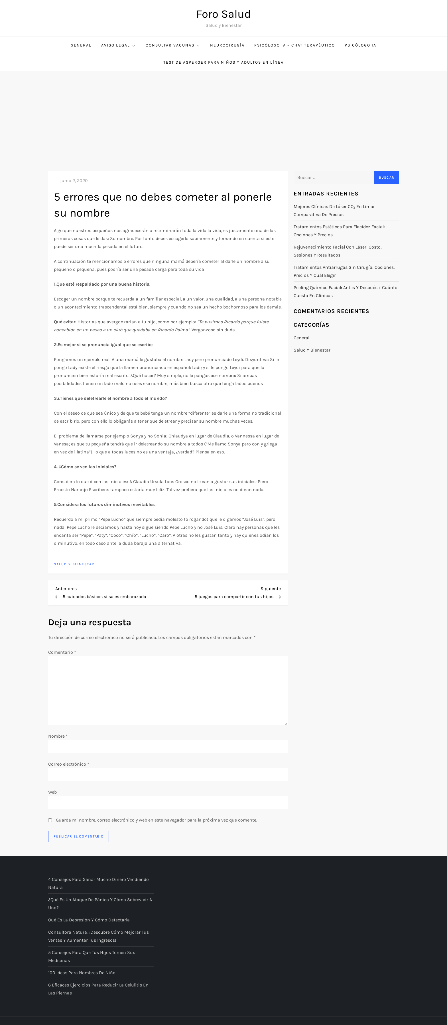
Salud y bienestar (74, 564)
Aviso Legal (118, 45)
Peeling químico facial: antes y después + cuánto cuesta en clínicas (345, 291)
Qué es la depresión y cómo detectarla (89, 920)
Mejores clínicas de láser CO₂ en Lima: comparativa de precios (334, 210)
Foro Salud (223, 14)
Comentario (62, 652)
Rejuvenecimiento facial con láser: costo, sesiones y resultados (337, 251)
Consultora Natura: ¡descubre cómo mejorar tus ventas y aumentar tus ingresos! (98, 936)
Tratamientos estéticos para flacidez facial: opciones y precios (339, 230)
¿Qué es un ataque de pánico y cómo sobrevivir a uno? (100, 903)
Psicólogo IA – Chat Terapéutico (294, 45)
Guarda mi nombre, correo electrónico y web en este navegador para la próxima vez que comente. (156, 820)
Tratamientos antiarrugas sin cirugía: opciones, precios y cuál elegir (344, 271)
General (81, 45)
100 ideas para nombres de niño (81, 972)
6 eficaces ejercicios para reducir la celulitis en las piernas (98, 989)
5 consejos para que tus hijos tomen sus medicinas (91, 956)
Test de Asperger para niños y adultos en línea (223, 62)
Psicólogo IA (360, 45)
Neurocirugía (227, 45)
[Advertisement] (223, 114)
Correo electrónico (68, 764)
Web (52, 792)
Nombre (58, 736)
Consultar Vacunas (173, 45)
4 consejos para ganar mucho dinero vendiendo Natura (98, 883)
